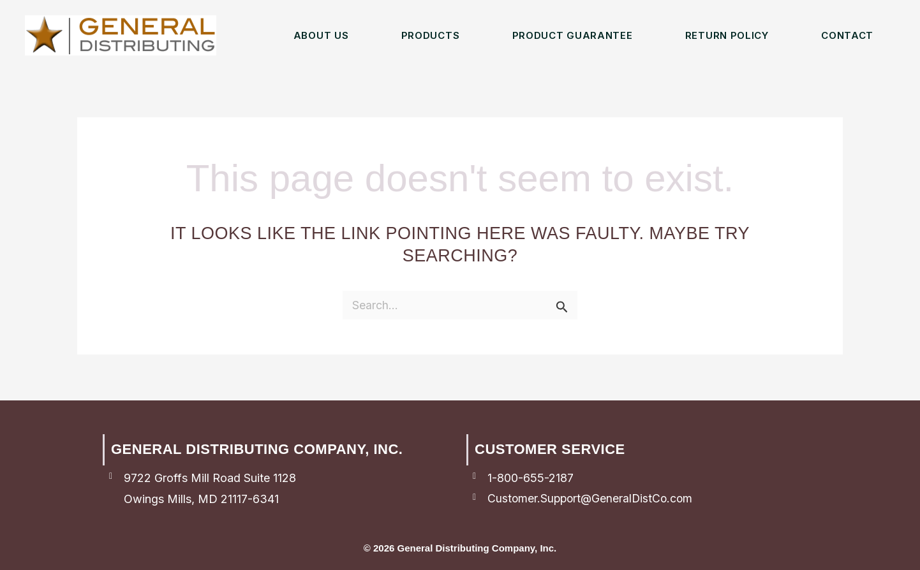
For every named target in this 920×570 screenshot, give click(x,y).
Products (430, 35)
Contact (847, 35)
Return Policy (727, 35)
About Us (321, 35)
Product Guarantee (572, 35)
